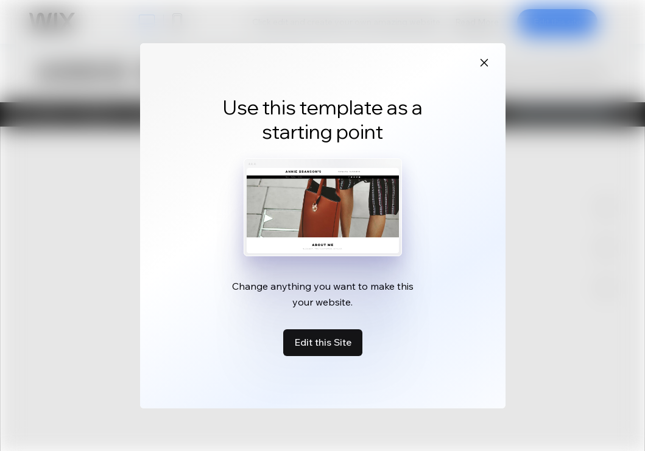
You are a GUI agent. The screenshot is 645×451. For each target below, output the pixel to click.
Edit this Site (322, 342)
